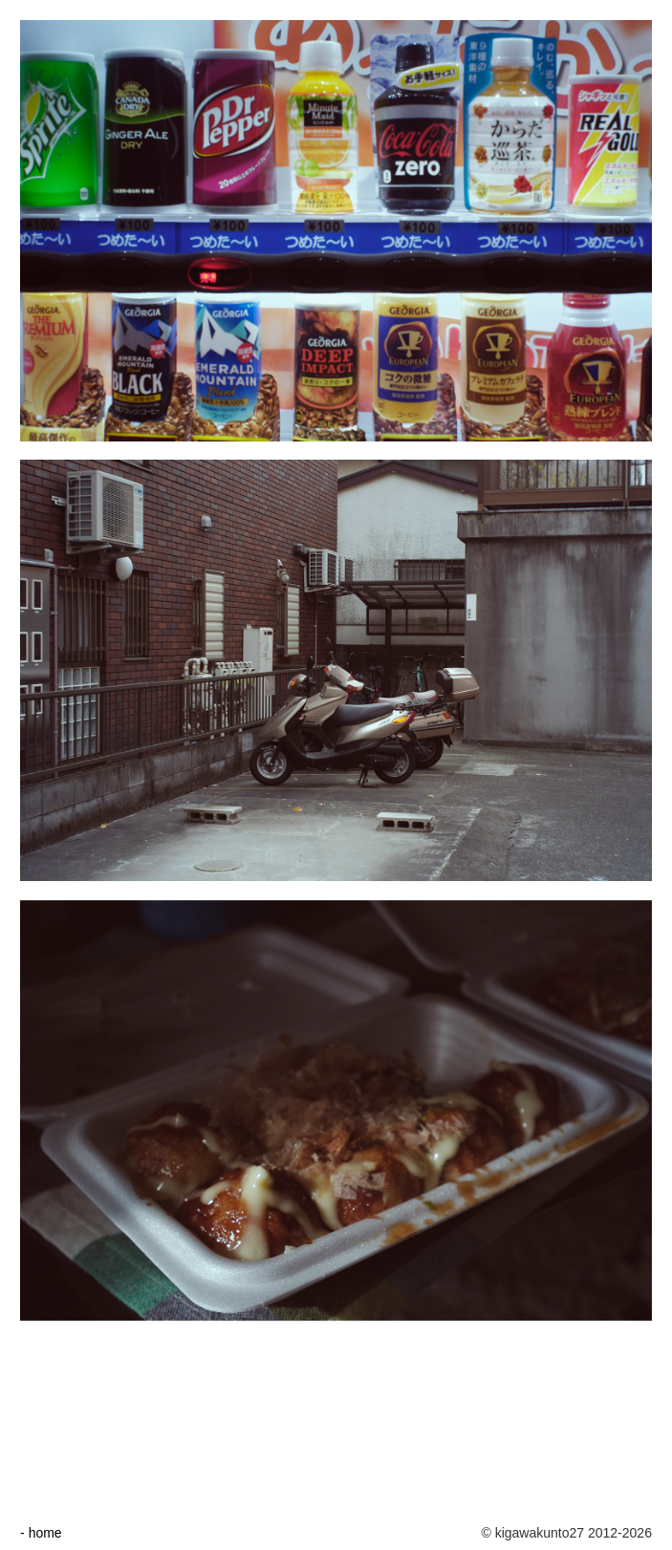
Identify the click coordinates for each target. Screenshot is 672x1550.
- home (41, 1532)
